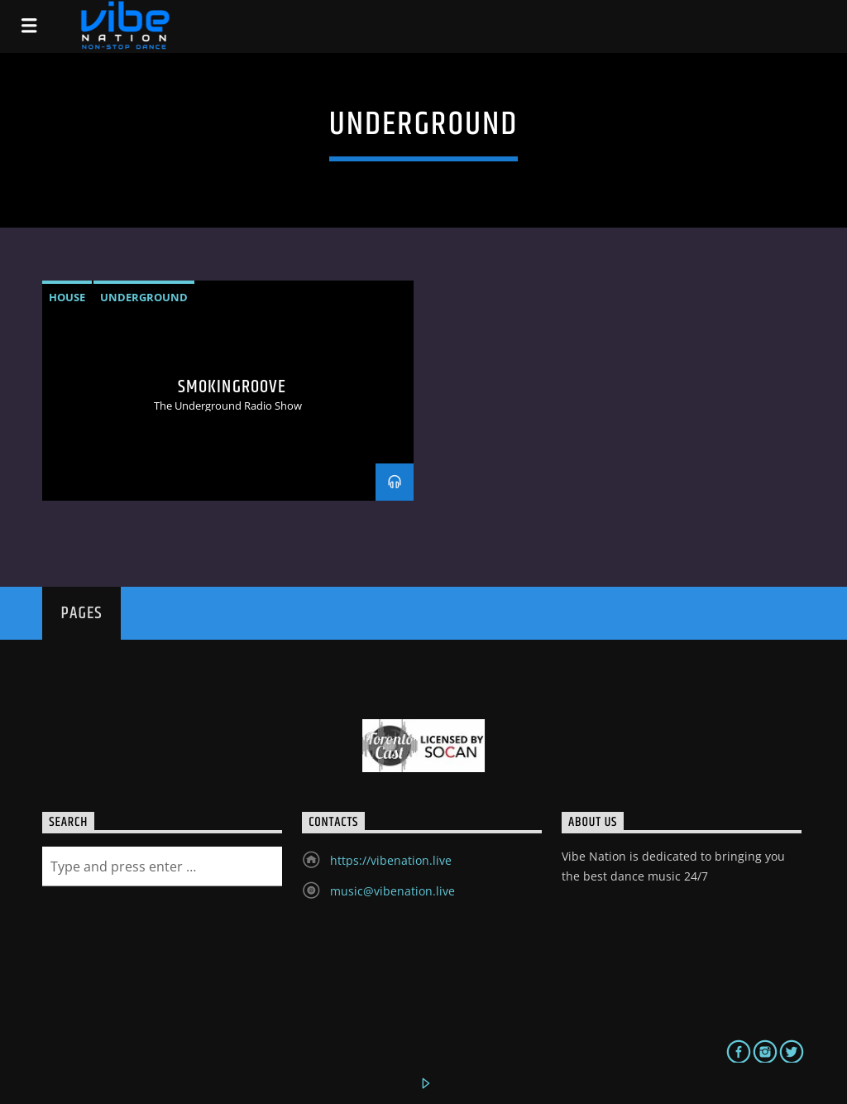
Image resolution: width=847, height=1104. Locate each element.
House (67, 297)
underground (144, 297)
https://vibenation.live (391, 860)
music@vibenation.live (392, 891)
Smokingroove (232, 386)
